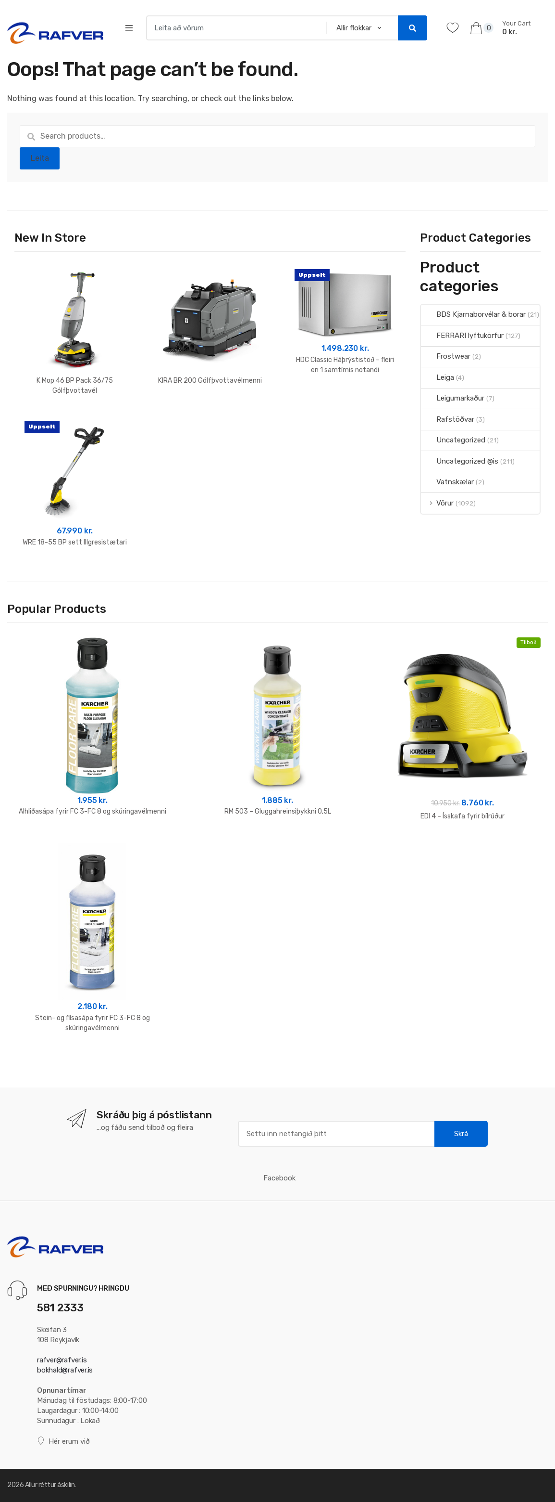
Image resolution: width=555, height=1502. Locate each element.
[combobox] (233, 27)
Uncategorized (453, 440)
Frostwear (445, 356)
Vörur (437, 503)
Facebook (279, 1178)
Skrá (461, 1133)
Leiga (437, 377)
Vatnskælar (447, 482)
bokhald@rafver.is (65, 1370)
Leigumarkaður (452, 398)
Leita (40, 158)
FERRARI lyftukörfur (462, 335)
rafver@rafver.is (61, 1360)
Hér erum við (63, 1441)
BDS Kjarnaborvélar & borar (473, 314)
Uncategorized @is (459, 461)
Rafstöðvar (447, 419)
